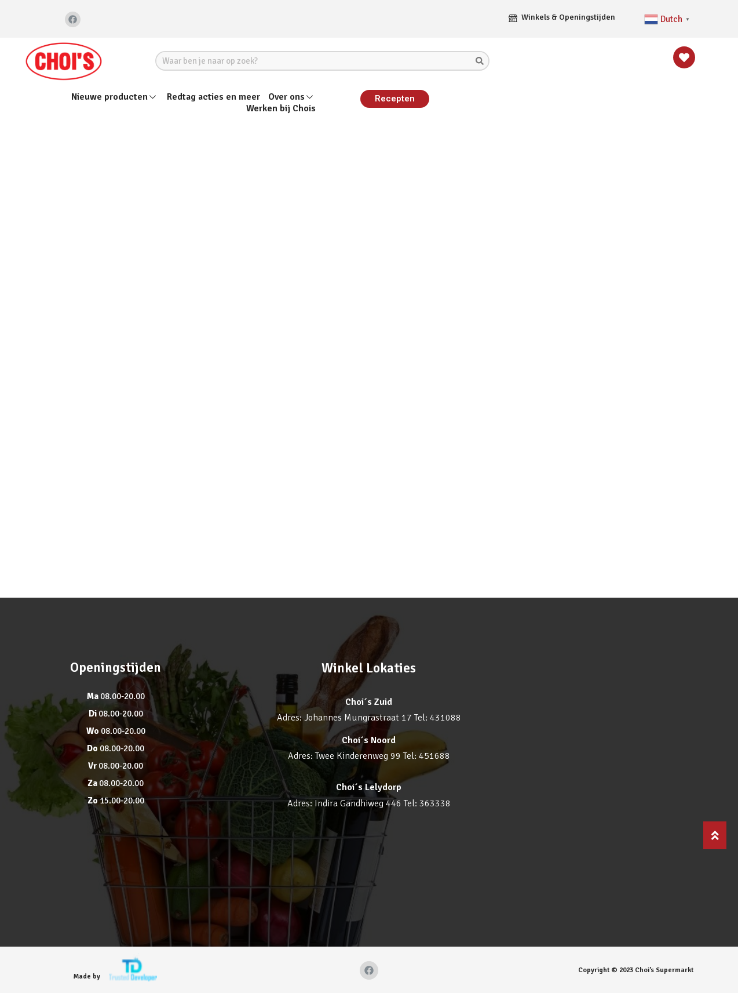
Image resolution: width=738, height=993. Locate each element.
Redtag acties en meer (213, 97)
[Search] (479, 61)
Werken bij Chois (281, 108)
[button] (394, 99)
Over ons (292, 97)
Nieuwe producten (115, 97)
